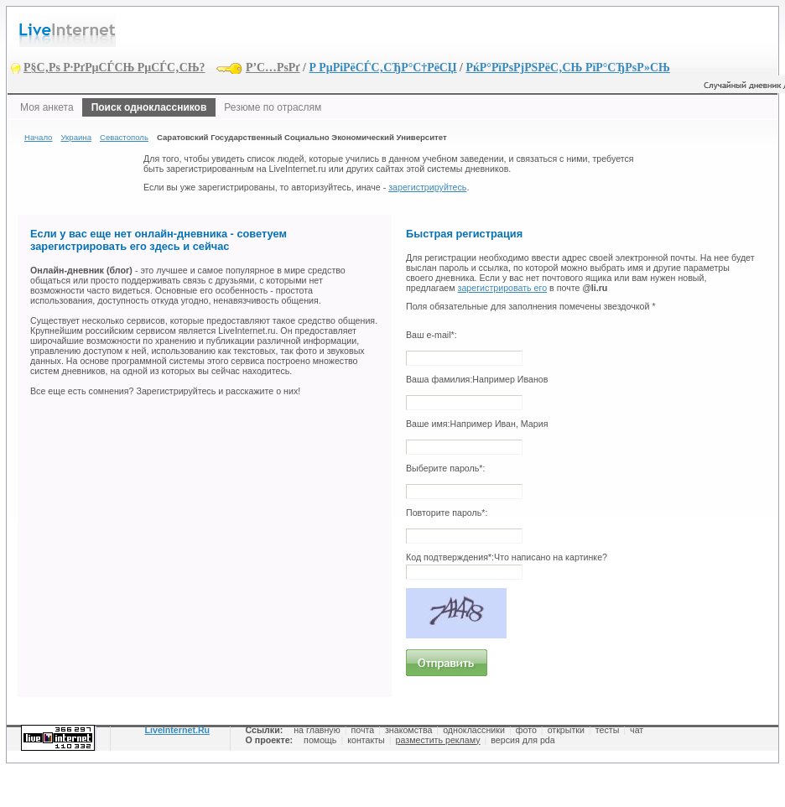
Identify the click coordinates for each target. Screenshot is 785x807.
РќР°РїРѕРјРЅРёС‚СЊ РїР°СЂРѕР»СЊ (567, 67)
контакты (366, 740)
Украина (75, 137)
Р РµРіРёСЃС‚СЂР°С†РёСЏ (382, 67)
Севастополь (124, 137)
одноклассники (474, 730)
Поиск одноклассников (149, 107)
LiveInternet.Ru (178, 730)
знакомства (408, 730)
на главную (317, 730)
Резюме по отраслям (272, 107)
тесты (607, 730)
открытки (566, 730)
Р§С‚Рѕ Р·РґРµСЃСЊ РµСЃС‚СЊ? (114, 67)
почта (362, 730)
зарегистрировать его (503, 288)
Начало (38, 137)
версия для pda (522, 740)
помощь (320, 740)
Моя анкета (47, 107)
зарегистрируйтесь (427, 187)
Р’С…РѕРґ (273, 67)
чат (636, 730)
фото (526, 730)
